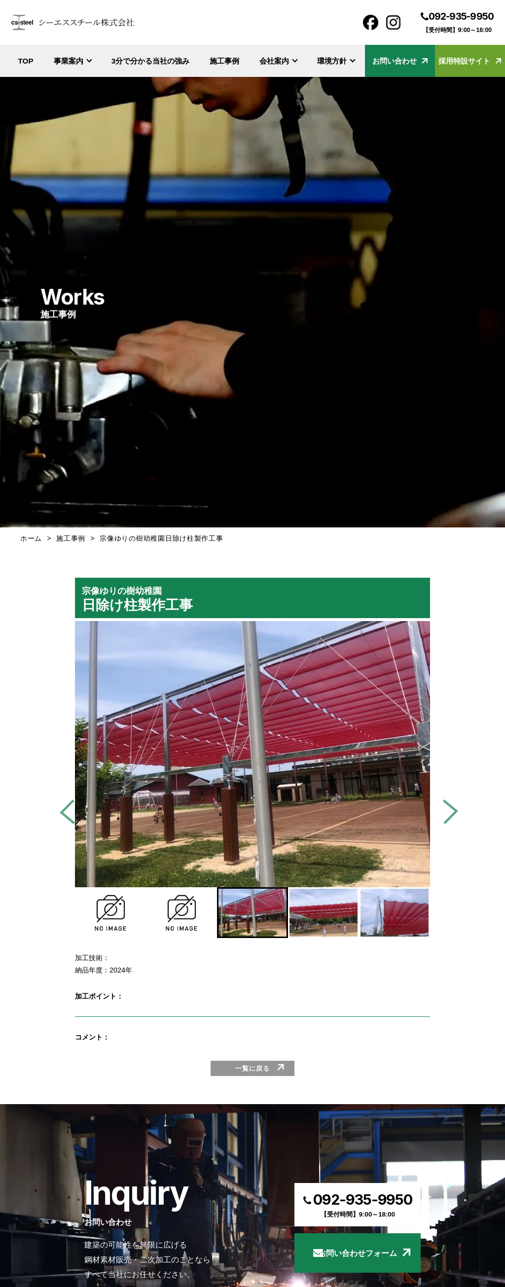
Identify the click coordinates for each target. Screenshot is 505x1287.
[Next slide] (445, 812)
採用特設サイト (469, 61)
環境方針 (336, 61)
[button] (110, 912)
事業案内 (73, 61)
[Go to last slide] (72, 812)
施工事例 (224, 61)
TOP (26, 61)
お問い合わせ (400, 61)
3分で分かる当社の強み (150, 61)
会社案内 (278, 61)
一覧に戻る (252, 1068)
